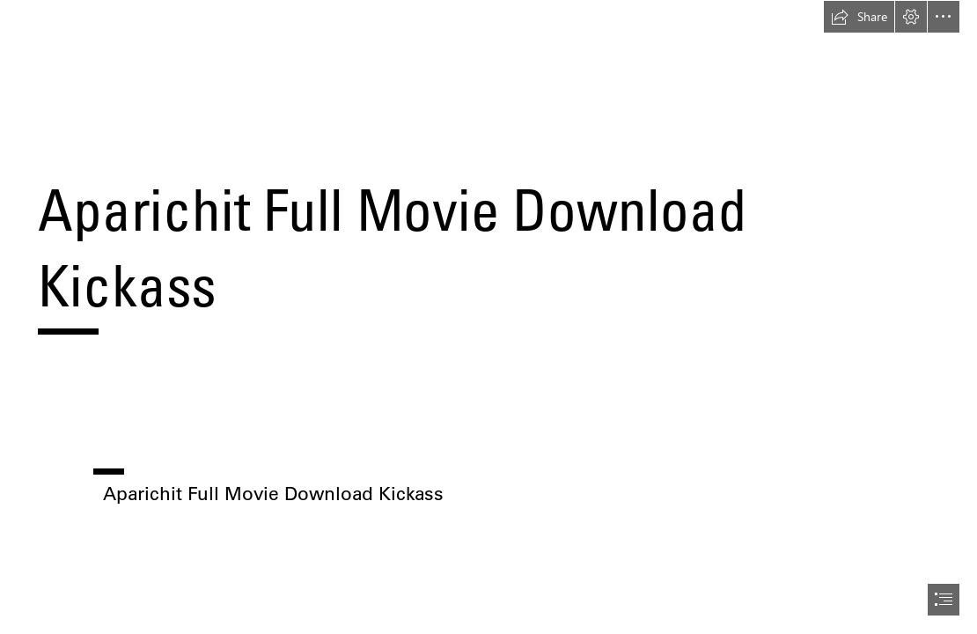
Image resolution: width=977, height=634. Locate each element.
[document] (488, 317)
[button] (859, 17)
